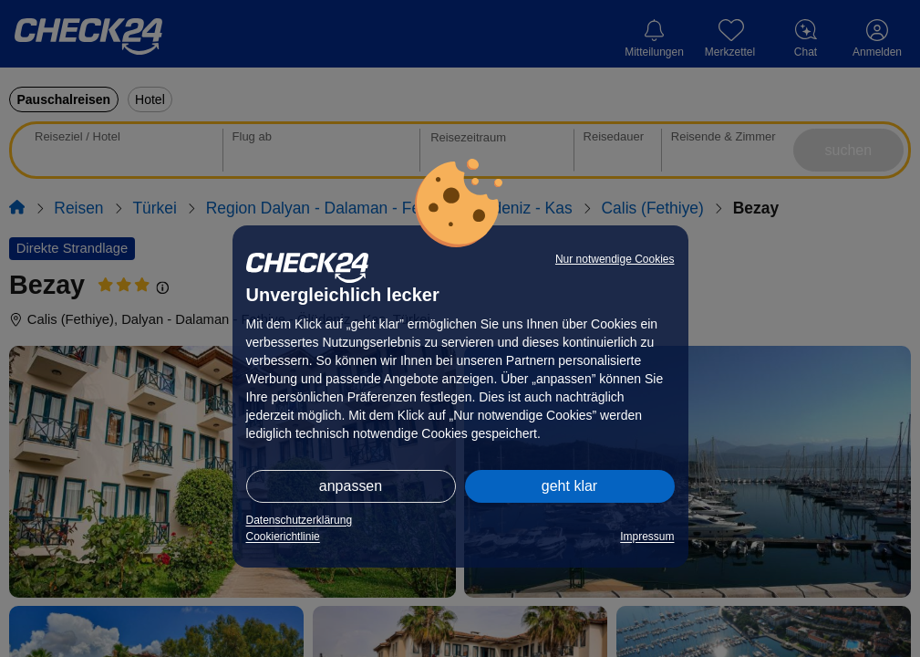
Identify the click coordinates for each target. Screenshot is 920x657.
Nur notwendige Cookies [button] (615, 259)
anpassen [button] (350, 486)
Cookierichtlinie (283, 536)
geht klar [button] (569, 486)
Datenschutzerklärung (299, 520)
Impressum (647, 536)
